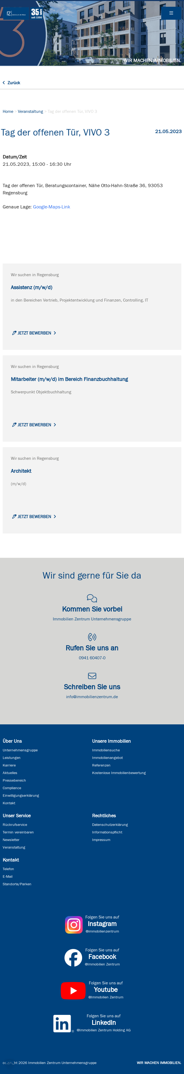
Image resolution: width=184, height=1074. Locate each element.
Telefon (8, 869)
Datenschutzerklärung (110, 825)
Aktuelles (10, 773)
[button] (10, 1064)
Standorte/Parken (17, 884)
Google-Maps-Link (51, 207)
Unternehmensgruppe (20, 750)
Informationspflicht (107, 832)
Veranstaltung (30, 111)
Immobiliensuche (106, 750)
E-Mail (7, 877)
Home (8, 111)
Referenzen (101, 765)
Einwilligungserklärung (21, 796)
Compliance (12, 788)
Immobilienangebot (107, 758)
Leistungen (12, 758)
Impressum (101, 840)
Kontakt (9, 803)
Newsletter (11, 840)
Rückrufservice (15, 825)
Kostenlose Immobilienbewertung (119, 773)
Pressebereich (14, 780)
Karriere (9, 765)
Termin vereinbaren (18, 832)
